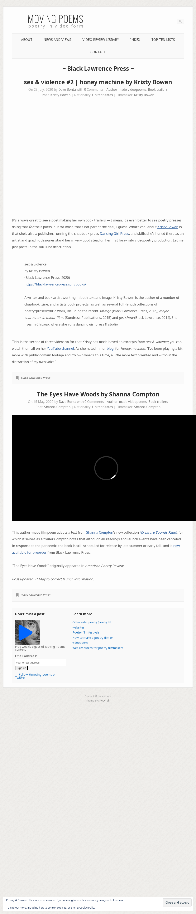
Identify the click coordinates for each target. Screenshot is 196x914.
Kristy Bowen (60, 95)
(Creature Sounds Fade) (158, 532)
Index (135, 40)
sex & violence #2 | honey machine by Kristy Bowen (98, 82)
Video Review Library (100, 40)
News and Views (57, 40)
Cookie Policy (87, 907)
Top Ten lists (163, 40)
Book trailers (158, 89)
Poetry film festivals (86, 632)
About (26, 40)
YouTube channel (60, 348)
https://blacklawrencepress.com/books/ (55, 284)
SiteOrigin (104, 700)
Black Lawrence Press (35, 378)
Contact (98, 52)
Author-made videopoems (126, 89)
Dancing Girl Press (114, 233)
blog (110, 348)
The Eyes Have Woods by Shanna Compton (98, 394)
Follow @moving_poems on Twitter (35, 676)
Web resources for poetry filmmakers (97, 648)
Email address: (26, 656)
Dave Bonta (67, 89)
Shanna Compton (57, 407)
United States (102, 95)
